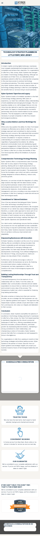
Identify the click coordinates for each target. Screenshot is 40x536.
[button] (2, 3)
